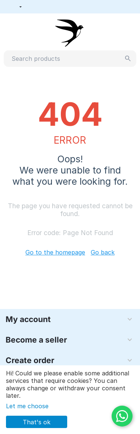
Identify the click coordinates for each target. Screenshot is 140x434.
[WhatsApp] (122, 416)
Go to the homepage (55, 252)
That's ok (36, 422)
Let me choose (27, 406)
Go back (103, 252)
